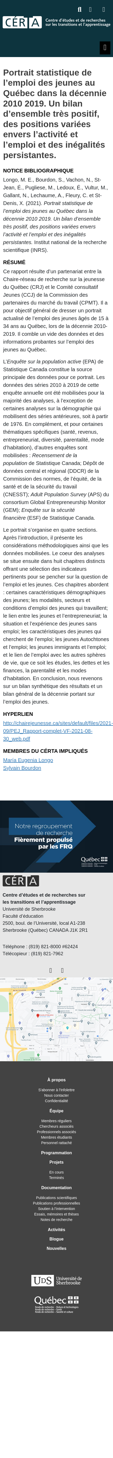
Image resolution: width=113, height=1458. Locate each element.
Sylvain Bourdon (22, 768)
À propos (56, 1080)
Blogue (56, 1239)
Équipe (56, 1111)
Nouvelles (57, 1248)
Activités (56, 1229)
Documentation (56, 1188)
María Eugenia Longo (28, 760)
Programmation (56, 1153)
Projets (56, 1162)
